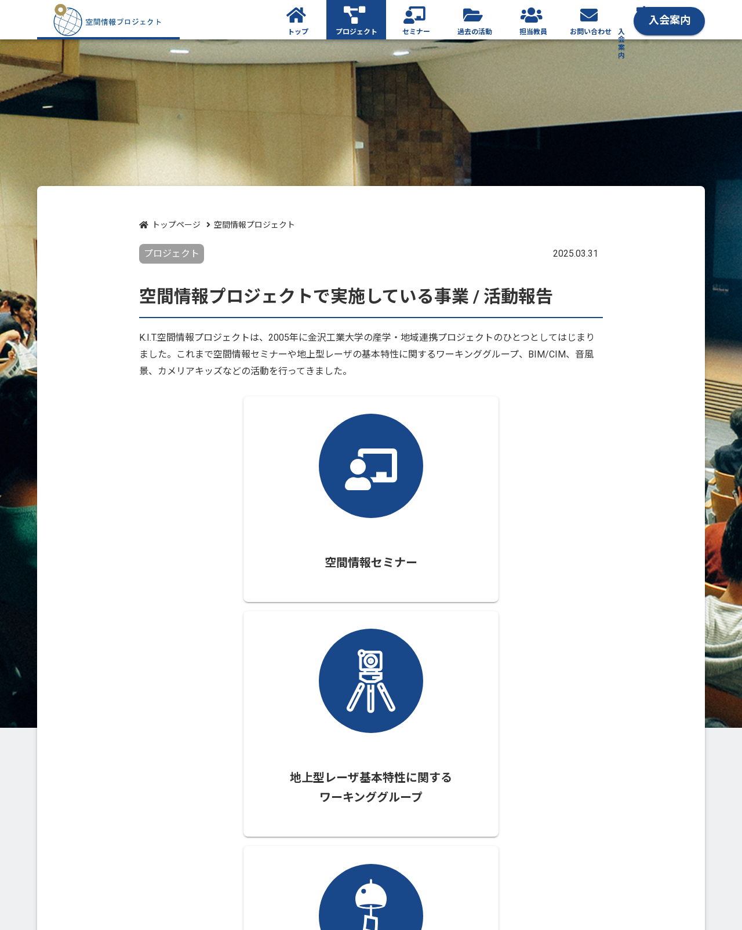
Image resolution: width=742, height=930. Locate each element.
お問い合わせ (591, 32)
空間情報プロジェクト (254, 224)
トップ (298, 32)
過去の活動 (474, 32)
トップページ (176, 224)
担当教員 (533, 32)
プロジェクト (356, 32)
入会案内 (673, 18)
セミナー (416, 32)
